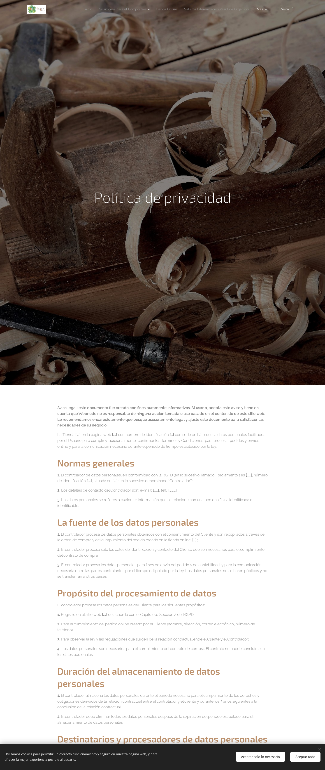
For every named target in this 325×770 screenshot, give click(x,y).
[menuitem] (76, 9)
